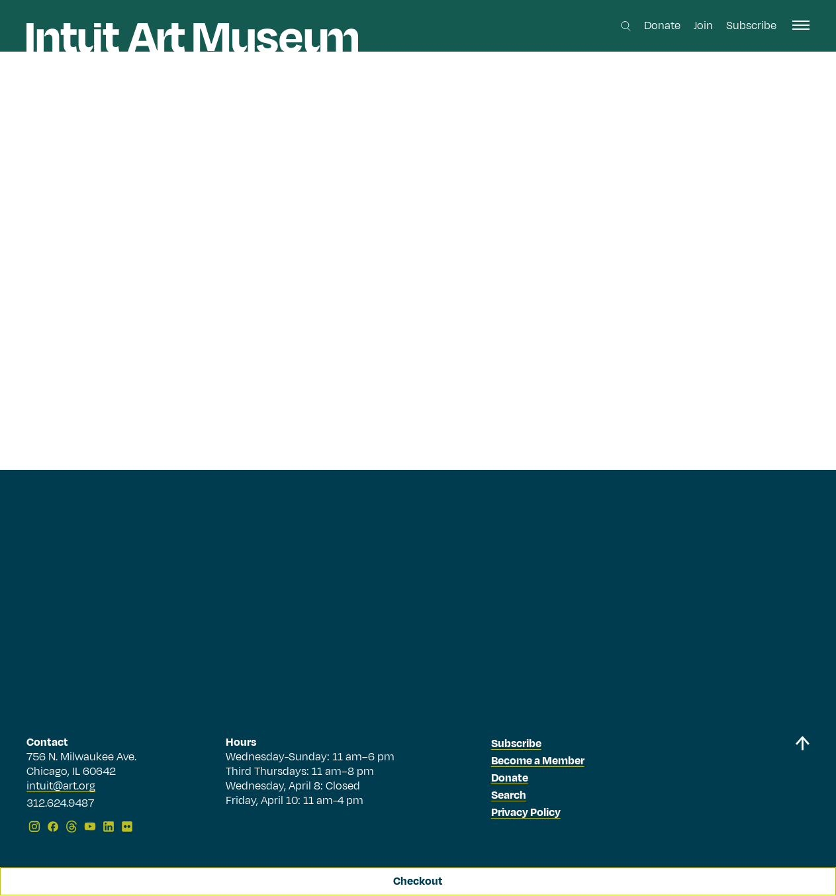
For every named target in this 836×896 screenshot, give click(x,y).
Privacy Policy (526, 813)
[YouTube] (90, 826)
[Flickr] (127, 826)
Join (703, 26)
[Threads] (71, 826)
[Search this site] (626, 26)
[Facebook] (53, 826)
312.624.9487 (60, 804)
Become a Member (537, 761)
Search (508, 795)
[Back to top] (802, 786)
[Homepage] (192, 37)
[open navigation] (801, 25)
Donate (662, 26)
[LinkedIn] (109, 826)
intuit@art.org (60, 786)
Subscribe (751, 26)
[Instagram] (34, 826)
